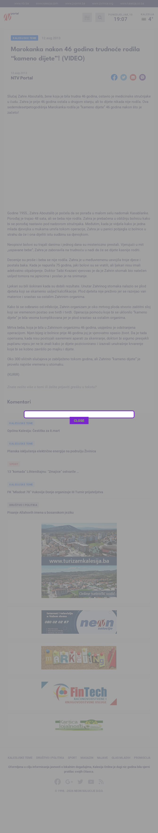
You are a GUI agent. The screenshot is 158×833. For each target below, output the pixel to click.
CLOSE (79, 170)
